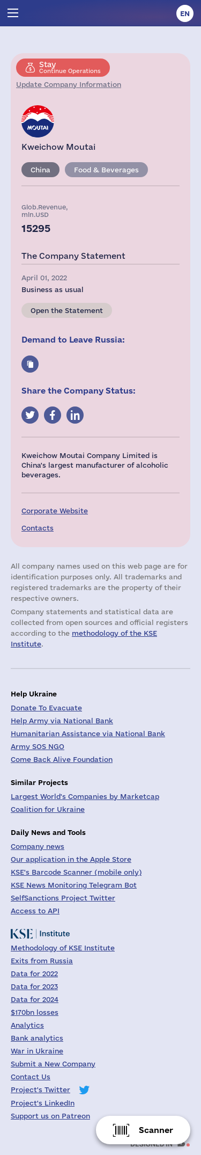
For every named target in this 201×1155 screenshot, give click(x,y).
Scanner (156, 1130)
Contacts (37, 528)
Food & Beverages (106, 169)
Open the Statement (67, 310)
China (40, 169)
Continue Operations (70, 67)
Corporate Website (54, 510)
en (185, 13)
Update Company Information (68, 84)
